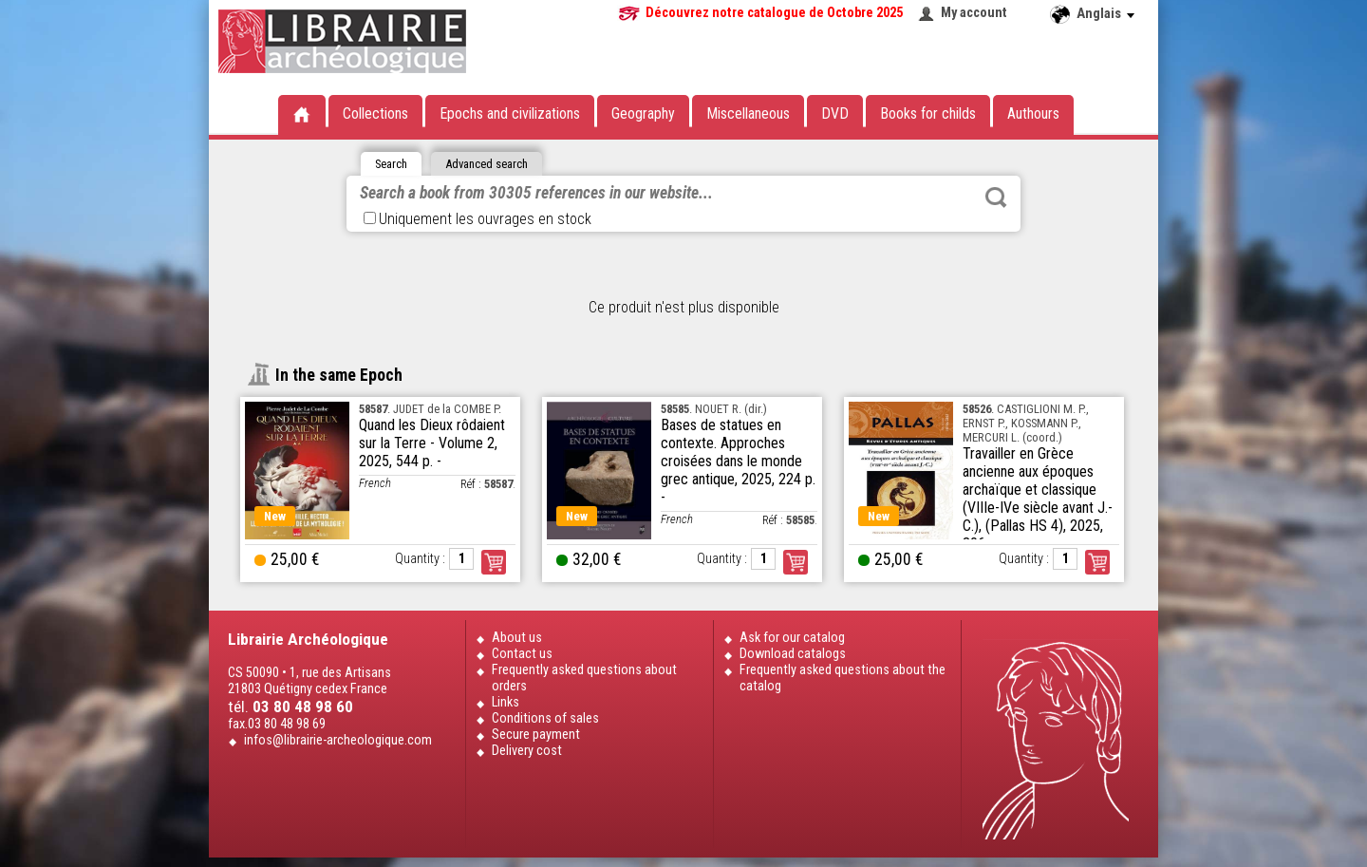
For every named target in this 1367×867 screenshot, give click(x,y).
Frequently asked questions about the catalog (843, 678)
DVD (835, 113)
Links (505, 702)
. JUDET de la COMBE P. (430, 409)
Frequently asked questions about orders (584, 678)
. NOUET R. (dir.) (714, 409)
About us (517, 638)
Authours (1033, 113)
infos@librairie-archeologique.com (338, 740)
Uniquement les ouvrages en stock (477, 219)
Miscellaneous (748, 113)
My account (974, 13)
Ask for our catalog (792, 638)
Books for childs (928, 113)
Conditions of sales (545, 718)
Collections (375, 113)
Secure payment (536, 734)
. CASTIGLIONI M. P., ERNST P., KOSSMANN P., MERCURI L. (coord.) (1026, 423)
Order (493, 562)
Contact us (522, 654)
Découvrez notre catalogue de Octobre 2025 (774, 13)
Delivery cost (527, 751)
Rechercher (995, 197)
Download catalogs (793, 654)
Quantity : (420, 559)
